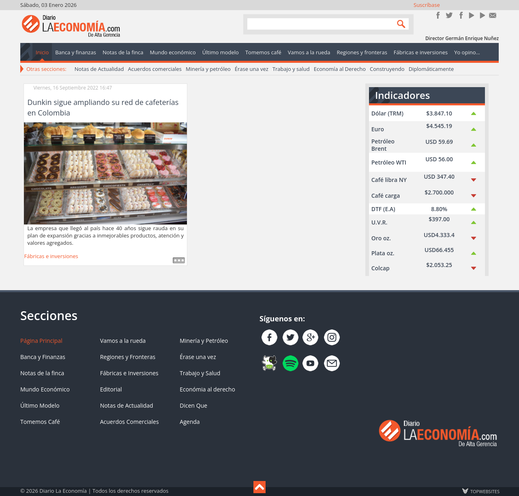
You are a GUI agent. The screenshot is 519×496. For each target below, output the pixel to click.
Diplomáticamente (431, 69)
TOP (484, 491)
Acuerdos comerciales (155, 69)
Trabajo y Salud (200, 373)
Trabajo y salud (291, 69)
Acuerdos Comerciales (129, 421)
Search (399, 23)
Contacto (493, 15)
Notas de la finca (42, 373)
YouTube (471, 15)
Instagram (460, 15)
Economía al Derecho (340, 69)
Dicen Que (193, 405)
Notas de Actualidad (99, 69)
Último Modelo (40, 405)
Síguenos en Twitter (449, 15)
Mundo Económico (45, 389)
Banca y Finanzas (42, 357)
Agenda (189, 421)
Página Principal (41, 340)
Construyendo (387, 69)
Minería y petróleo (208, 69)
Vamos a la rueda (123, 340)
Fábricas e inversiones (51, 256)
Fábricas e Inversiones (129, 373)
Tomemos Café (40, 421)
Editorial (111, 389)
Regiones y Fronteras (127, 357)
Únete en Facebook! (438, 15)
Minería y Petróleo (204, 340)
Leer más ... (179, 260)
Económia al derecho (207, 389)
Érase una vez (251, 69)
